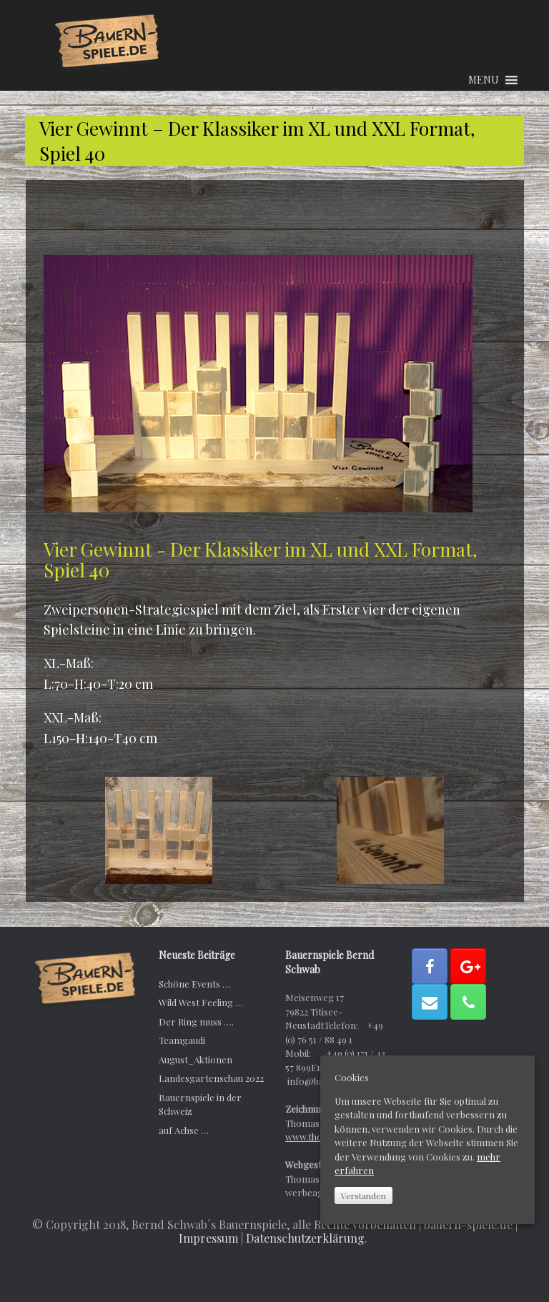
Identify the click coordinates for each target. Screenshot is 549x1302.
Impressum (208, 1238)
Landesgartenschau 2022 (211, 1078)
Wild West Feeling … (201, 1002)
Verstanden (363, 1195)
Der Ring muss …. (196, 1021)
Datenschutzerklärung (305, 1238)
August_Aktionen (195, 1059)
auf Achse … (184, 1130)
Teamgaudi (182, 1040)
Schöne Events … (194, 984)
